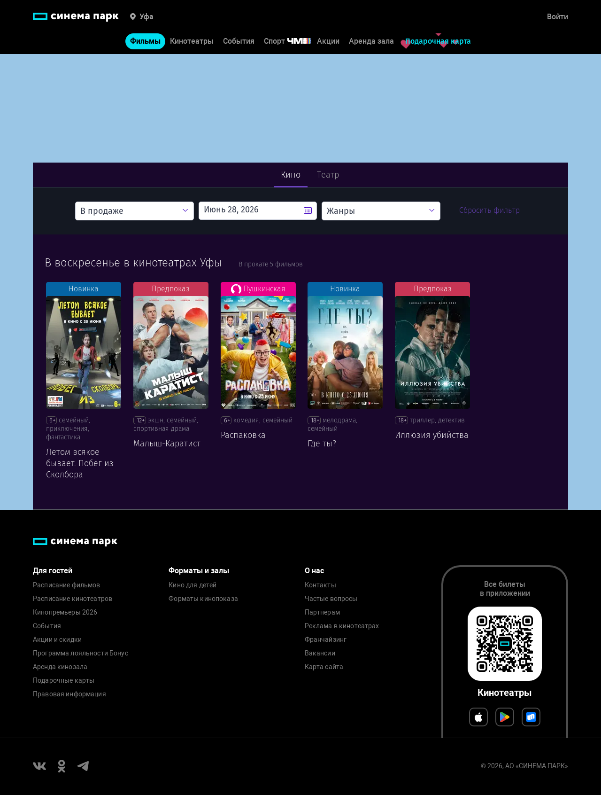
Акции (328, 41)
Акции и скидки (57, 639)
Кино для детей (192, 585)
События (238, 41)
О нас (314, 570)
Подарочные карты (63, 680)
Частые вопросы (331, 598)
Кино (291, 175)
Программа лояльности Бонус (80, 653)
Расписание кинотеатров (72, 598)
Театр (328, 175)
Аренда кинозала (60, 666)
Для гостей (52, 570)
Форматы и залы (199, 570)
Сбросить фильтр (489, 210)
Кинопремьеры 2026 (65, 612)
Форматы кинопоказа (203, 598)
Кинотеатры (192, 41)
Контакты (320, 585)
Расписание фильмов (66, 585)
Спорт (293, 41)
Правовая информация (69, 694)
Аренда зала (371, 41)
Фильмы (145, 41)
